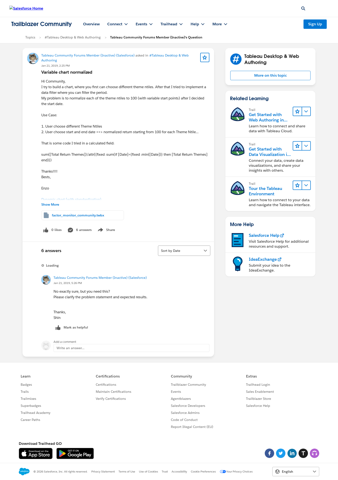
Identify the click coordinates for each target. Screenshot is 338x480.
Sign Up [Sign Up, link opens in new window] (315, 24)
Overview (91, 24)
